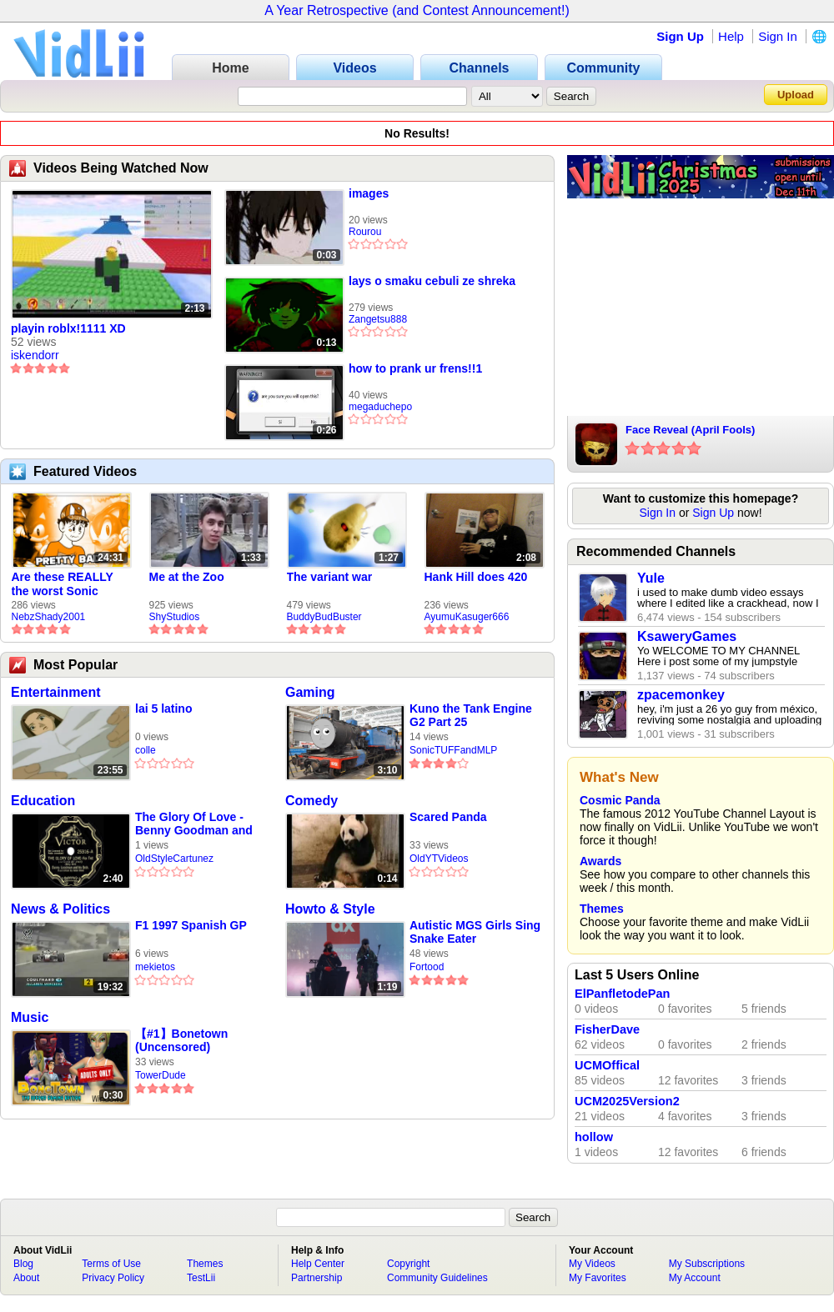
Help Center (317, 1263)
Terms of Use (111, 1263)
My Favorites (597, 1278)
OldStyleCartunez (174, 858)
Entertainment (56, 692)
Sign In (777, 36)
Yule (651, 578)
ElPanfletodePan (622, 993)
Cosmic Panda (620, 800)
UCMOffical (607, 1065)
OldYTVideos (438, 858)
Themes (602, 908)
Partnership (316, 1278)
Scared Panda (448, 817)
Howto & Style (330, 909)
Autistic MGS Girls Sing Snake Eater (474, 932)
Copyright (408, 1263)
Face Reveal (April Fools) (690, 429)
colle (145, 750)
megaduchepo (380, 407)
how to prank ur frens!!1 (415, 368)
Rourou (365, 232)
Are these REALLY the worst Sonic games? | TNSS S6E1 (70, 584)
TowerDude (160, 1075)
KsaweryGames (686, 636)
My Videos (592, 1263)
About (26, 1278)
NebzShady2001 (49, 617)
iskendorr (35, 355)
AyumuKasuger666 (467, 617)
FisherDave (607, 1029)
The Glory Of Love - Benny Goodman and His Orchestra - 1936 (194, 824)
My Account (695, 1278)
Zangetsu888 (378, 319)
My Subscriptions (707, 1263)
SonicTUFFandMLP (453, 750)
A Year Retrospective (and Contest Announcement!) (417, 10)
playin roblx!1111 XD (68, 328)
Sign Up (680, 36)
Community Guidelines (437, 1278)
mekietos (155, 967)
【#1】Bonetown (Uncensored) (181, 1040)
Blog (23, 1263)
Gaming (310, 692)
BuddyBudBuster (324, 617)
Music (29, 1017)
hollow (594, 1137)
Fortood (426, 967)
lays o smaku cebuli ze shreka (432, 281)
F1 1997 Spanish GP (191, 925)
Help (731, 36)
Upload (795, 94)
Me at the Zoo (186, 576)
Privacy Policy (113, 1278)
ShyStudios (174, 617)
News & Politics (60, 909)
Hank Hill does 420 (476, 576)
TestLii (201, 1278)
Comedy (311, 801)
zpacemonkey (681, 695)
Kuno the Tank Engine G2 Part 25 (470, 715)
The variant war (330, 576)
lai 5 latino (163, 708)
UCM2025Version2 (627, 1101)
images (369, 193)
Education (43, 801)
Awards (600, 861)
